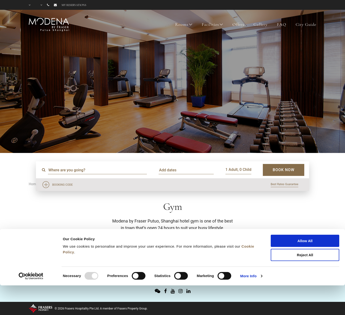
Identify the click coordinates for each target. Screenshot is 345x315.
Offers (238, 24)
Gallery (260, 24)
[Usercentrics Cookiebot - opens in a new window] (31, 249)
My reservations (74, 5)
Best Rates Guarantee (284, 184)
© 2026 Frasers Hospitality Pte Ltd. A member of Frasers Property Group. (101, 308)
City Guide (306, 24)
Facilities (210, 24)
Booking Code (62, 184)
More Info (248, 249)
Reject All (305, 228)
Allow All (305, 214)
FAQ (281, 24)
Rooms (181, 24)
